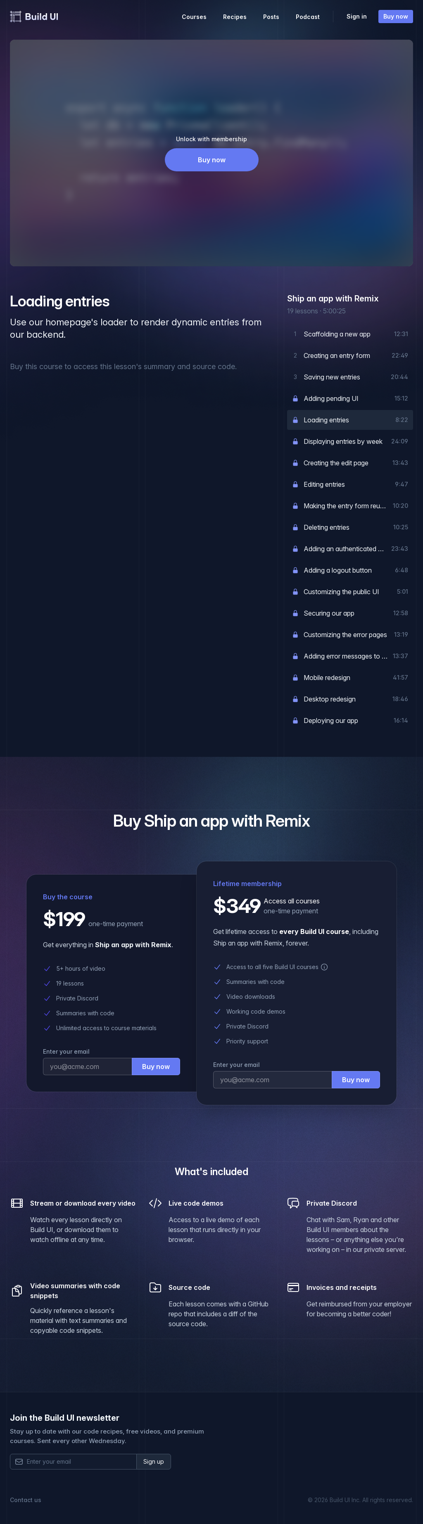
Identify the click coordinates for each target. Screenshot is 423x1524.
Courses (194, 16)
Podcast (308, 16)
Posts (271, 16)
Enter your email (66, 1051)
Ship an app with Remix (333, 298)
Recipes (235, 16)
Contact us (25, 1499)
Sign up (153, 1461)
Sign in (357, 16)
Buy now (395, 16)
